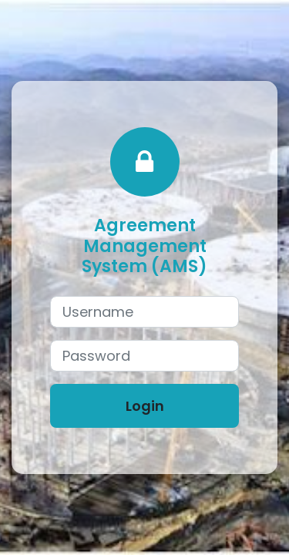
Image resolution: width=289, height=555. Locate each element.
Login (145, 405)
